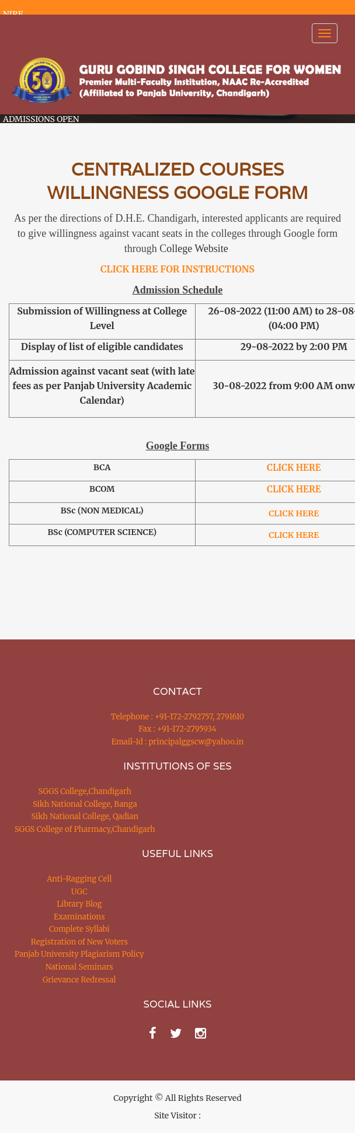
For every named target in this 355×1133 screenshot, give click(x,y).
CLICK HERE (294, 489)
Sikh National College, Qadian (85, 816)
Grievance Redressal (79, 980)
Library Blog (79, 904)
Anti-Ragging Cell (79, 879)
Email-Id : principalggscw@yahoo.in (178, 742)
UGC (79, 892)
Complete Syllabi (79, 929)
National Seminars (79, 967)
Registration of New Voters (79, 942)
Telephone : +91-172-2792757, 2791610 (177, 717)
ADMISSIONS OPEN (41, 119)
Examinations (79, 917)
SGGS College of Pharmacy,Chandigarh (85, 829)
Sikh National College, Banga (85, 804)
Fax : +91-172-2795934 (177, 729)
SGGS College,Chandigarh (85, 791)
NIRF (13, 14)
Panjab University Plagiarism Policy (79, 954)
